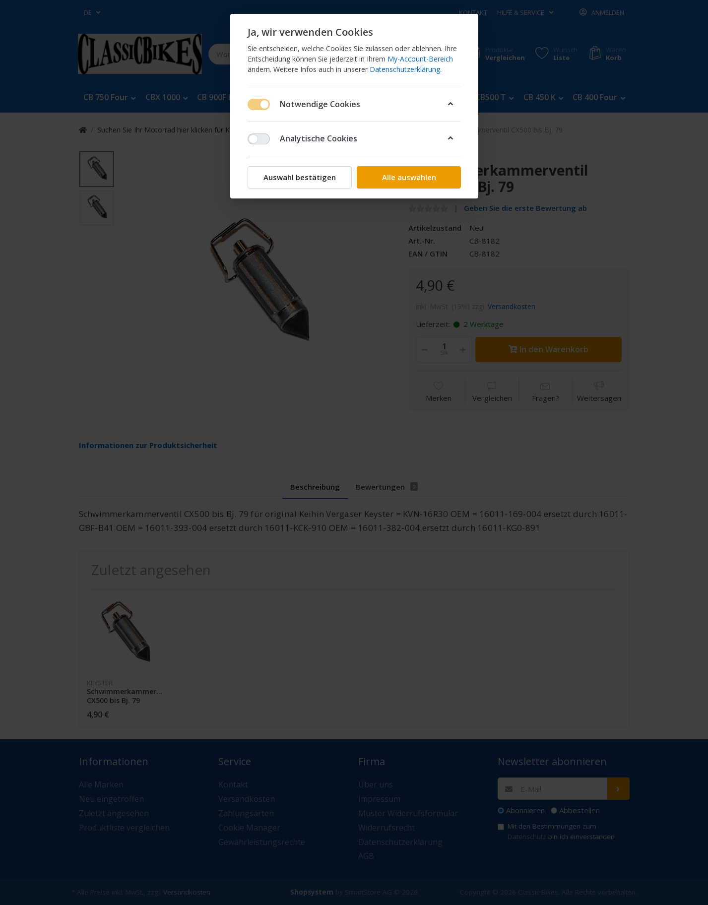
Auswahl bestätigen (299, 177)
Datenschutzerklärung (405, 69)
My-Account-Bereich (420, 59)
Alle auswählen (409, 177)
